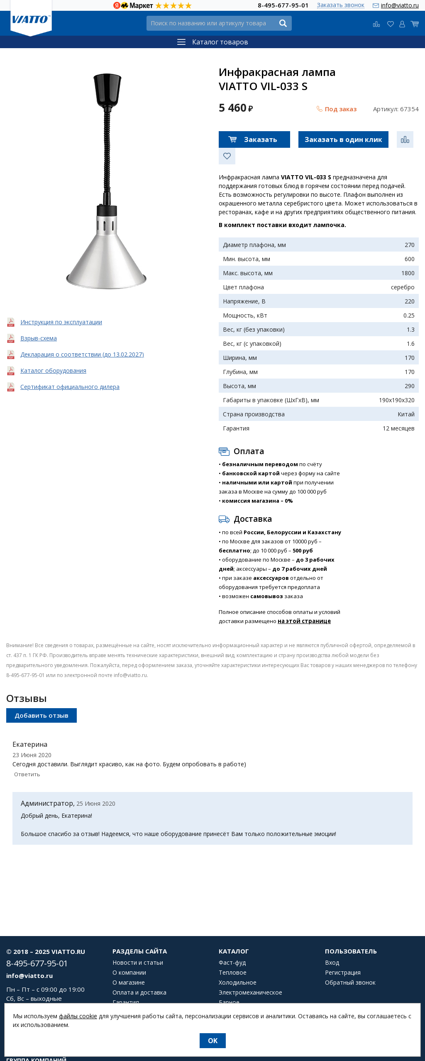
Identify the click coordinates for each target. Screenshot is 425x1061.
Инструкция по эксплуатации (61, 322)
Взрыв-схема (38, 338)
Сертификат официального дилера (70, 387)
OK (212, 1040)
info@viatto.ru (400, 5)
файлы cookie (78, 1016)
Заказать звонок (340, 5)
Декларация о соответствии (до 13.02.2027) (82, 354)
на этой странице (304, 621)
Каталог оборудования (53, 370)
